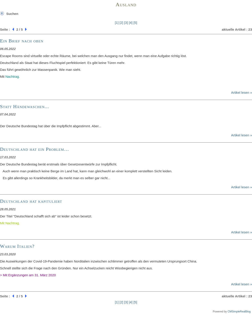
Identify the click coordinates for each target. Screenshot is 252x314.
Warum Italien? (17, 246)
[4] (131, 22)
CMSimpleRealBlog (239, 311)
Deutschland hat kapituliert (31, 201)
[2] (121, 22)
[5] (135, 22)
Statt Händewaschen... (24, 106)
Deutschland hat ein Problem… (34, 149)
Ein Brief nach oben (21, 41)
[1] (117, 22)
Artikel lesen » (241, 92)
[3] (126, 22)
